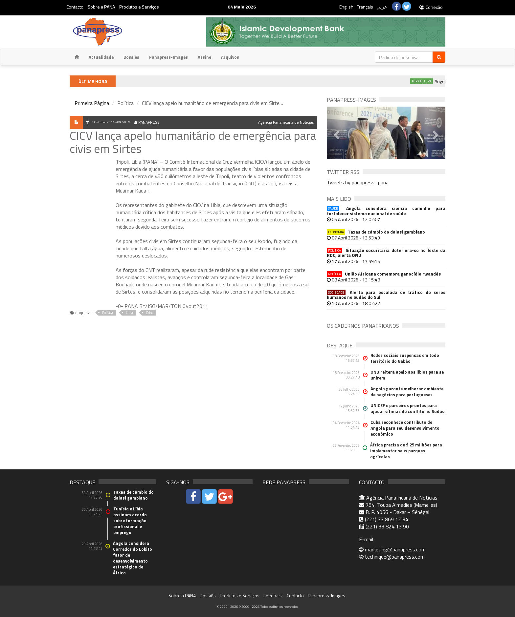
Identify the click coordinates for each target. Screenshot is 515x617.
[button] (336, 133)
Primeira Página (92, 103)
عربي (381, 6)
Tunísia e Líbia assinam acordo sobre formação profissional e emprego (130, 520)
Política (107, 312)
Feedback (273, 595)
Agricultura (428, 81)
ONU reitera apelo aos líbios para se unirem (407, 375)
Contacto (74, 6)
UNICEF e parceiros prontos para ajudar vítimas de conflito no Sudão (407, 408)
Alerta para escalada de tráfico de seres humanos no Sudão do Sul (386, 295)
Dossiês (131, 57)
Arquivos (230, 57)
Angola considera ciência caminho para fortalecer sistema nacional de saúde (386, 211)
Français (365, 6)
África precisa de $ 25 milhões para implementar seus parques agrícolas (406, 451)
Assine (204, 57)
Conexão (431, 7)
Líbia (129, 312)
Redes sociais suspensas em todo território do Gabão (404, 358)
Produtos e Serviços (139, 6)
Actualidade (101, 57)
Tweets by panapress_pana (358, 182)
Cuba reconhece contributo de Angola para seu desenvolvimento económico (404, 428)
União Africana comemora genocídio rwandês (384, 273)
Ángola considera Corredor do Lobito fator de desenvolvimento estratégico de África (132, 558)
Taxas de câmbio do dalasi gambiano (376, 231)
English (346, 6)
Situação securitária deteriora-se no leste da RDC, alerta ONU (386, 253)
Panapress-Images (168, 57)
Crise (149, 312)
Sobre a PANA (101, 6)
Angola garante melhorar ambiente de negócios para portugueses (406, 392)
